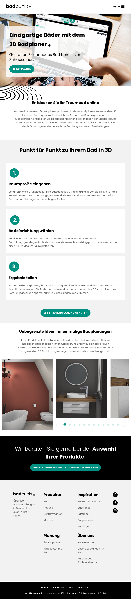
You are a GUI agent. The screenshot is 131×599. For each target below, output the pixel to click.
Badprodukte (86, 520)
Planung (52, 535)
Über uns (86, 535)
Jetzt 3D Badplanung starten (66, 313)
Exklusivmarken (53, 514)
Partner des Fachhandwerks (87, 560)
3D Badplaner (52, 542)
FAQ (71, 587)
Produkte (52, 494)
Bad (46, 501)
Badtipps (83, 514)
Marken (48, 520)
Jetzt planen (21, 69)
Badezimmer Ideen (89, 501)
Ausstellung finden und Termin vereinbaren (65, 467)
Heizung (48, 508)
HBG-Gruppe (86, 542)
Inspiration (88, 494)
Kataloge (83, 526)
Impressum (59, 587)
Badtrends (84, 508)
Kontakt (45, 587)
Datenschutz (83, 587)
